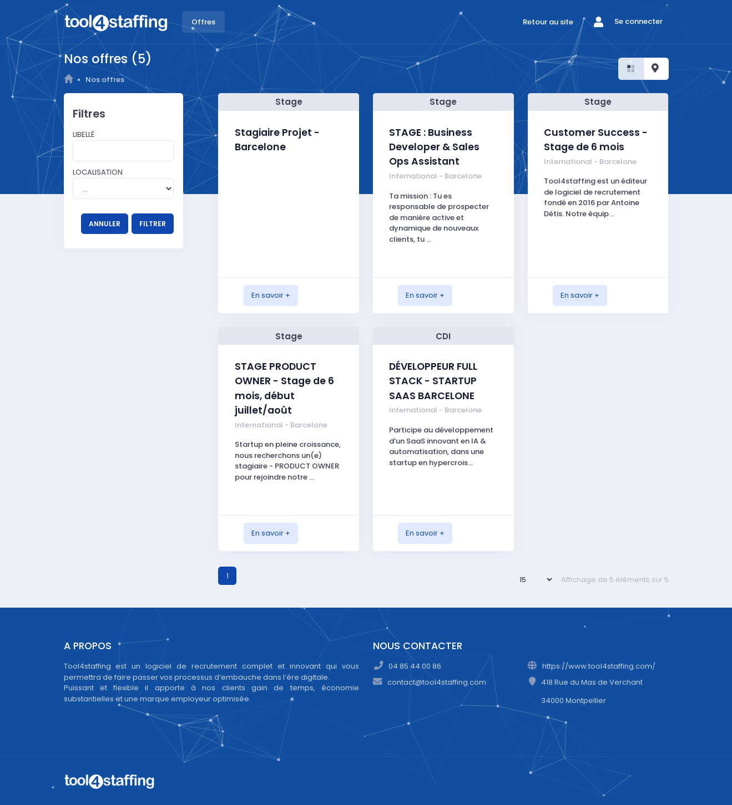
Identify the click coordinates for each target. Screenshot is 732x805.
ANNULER (104, 223)
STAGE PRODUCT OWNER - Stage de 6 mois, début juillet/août (284, 388)
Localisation (98, 172)
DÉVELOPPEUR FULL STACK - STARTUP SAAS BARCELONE (433, 381)
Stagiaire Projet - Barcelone (277, 140)
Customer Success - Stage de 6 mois (596, 140)
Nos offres (104, 79)
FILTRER (152, 223)
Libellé (83, 134)
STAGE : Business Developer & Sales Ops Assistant (434, 147)
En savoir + (270, 295)
